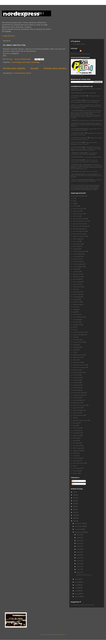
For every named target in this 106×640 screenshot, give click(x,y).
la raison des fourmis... (14, 45)
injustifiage (76, 319)
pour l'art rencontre (79, 405)
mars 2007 (78, 593)
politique (76, 382)
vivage (75, 455)
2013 (74, 503)
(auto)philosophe (79, 196)
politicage (26, 62)
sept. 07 (79, 569)
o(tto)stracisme (78, 354)
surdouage (77, 428)
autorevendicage (79, 233)
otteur (75, 359)
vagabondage (78, 450)
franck (75, 306)
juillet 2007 (78, 582)
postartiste (77, 385)
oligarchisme (77, 357)
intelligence (77, 324)
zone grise (76, 460)
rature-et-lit (76, 412)
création (76, 271)
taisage (75, 440)
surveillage (76, 430)
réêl (74, 417)
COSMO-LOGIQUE (78, 133)
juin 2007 (77, 585)
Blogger (62, 634)
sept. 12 (79, 563)
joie (74, 329)
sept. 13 (79, 560)
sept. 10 (79, 566)
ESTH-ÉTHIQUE (77, 100)
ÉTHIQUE (74, 88)
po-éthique (76, 377)
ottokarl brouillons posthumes (83, 604)
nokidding (76, 347)
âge (74, 465)
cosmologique (78, 266)
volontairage (77, 458)
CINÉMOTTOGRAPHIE (79, 153)
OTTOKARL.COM (79, 44)
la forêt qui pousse (79, 332)
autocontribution (79, 223)
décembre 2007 (80, 523)
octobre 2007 (79, 529)
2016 (74, 495)
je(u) (74, 327)
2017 (74, 492)
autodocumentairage (80, 226)
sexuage (76, 422)
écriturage (76, 470)
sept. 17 (79, 552)
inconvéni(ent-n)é (79, 317)
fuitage (75, 309)
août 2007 (78, 579)
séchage (76, 438)
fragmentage (77, 304)
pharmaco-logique (79, 367)
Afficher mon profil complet (80, 53)
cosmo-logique (78, 264)
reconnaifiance (78, 415)
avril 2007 (78, 590)
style (74, 425)
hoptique (76, 314)
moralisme (76, 339)
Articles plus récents (14, 68)
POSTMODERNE (82, 128)
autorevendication (79, 236)
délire (75, 289)
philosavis (76, 370)
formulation (83, 130)
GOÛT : (74, 105)
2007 (74, 521)
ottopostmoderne (79, 365)
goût (74, 312)
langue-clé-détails (79, 334)
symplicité (76, 435)
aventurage (77, 238)
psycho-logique (78, 410)
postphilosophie (79, 395)
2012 (74, 506)
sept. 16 (79, 555)
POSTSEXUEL (76, 164)
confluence (77, 259)
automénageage (78, 228)
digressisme (77, 274)
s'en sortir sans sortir (80, 420)
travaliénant (77, 445)
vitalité (75, 453)
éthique (75, 473)
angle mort (76, 211)
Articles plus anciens (55, 68)
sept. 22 (79, 543)
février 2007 (79, 596)
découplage (77, 281)
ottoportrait (77, 362)
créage (75, 269)
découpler (76, 284)
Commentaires (78, 484)
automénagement (79, 231)
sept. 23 (79, 540)
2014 (74, 500)
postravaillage (78, 400)
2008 (74, 518)
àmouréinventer (78, 463)
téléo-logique (77, 448)
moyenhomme (78, 342)
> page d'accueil (8, 36)
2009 (74, 515)
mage (75, 337)
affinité (75, 206)
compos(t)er (77, 256)
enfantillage (77, 296)
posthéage (77, 390)
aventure (76, 241)
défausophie (77, 286)
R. (73, 201)
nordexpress (21, 13)
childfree (76, 249)
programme (77, 407)
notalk (75, 349)
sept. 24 (79, 537)
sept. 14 (79, 557)
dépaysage (77, 291)
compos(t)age (78, 254)
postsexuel (77, 402)
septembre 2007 (80, 532)
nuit (74, 352)
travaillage (35, 62)
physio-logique (78, 372)
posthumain (77, 387)
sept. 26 (79, 534)
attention (76, 216)
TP (72, 185)
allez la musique (78, 208)
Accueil (34, 68)
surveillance (77, 433)
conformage (16, 62)
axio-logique (77, 244)
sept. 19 (79, 549)
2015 (74, 498)
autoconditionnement (80, 221)
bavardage (77, 246)
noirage (75, 344)
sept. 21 (79, 546)
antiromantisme (78, 213)
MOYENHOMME (77, 160)
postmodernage (78, 392)
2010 (74, 512)
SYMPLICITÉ (76, 110)
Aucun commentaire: (23, 59)
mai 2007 (77, 587)
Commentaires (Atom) (22, 73)
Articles (75, 481)
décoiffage (76, 279)
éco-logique (77, 468)
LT (73, 198)
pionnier (76, 375)
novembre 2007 (80, 526)
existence (76, 301)
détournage (77, 294)
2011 (74, 509)
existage (76, 299)
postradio (76, 397)
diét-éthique (77, 276)
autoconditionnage (79, 218)
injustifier (76, 322)
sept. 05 (79, 572)
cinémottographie (79, 251)
